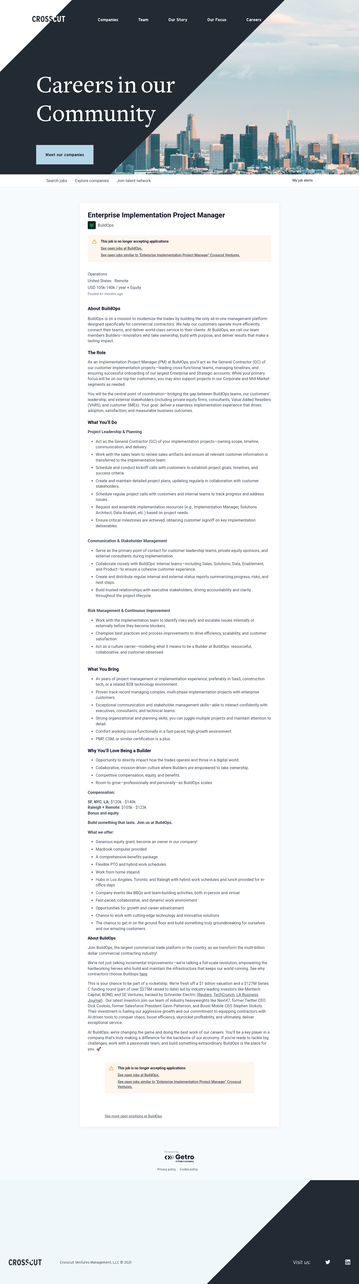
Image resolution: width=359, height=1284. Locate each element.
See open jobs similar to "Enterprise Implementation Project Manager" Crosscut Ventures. (170, 255)
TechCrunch (224, 994)
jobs (56, 180)
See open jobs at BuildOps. (122, 248)
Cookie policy (189, 1169)
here (143, 974)
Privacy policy (166, 1169)
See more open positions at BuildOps (133, 1116)
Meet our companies (65, 154)
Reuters (205, 994)
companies (92, 180)
